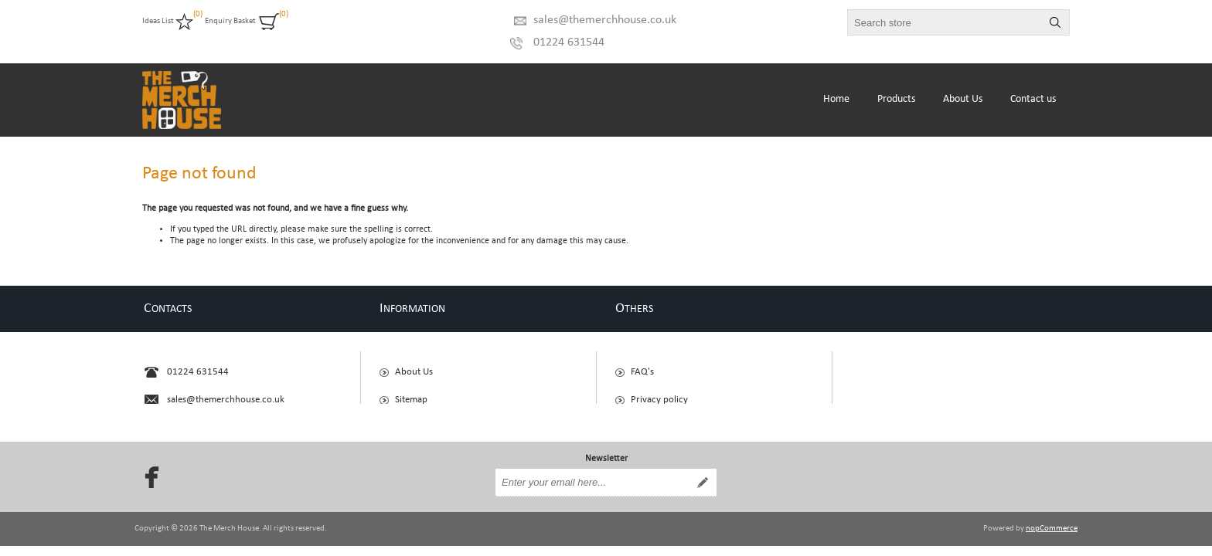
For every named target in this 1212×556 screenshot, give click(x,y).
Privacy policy (659, 393)
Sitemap (411, 393)
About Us (414, 365)
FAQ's (642, 365)
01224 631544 (568, 42)
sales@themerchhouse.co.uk (604, 20)
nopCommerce (1052, 515)
